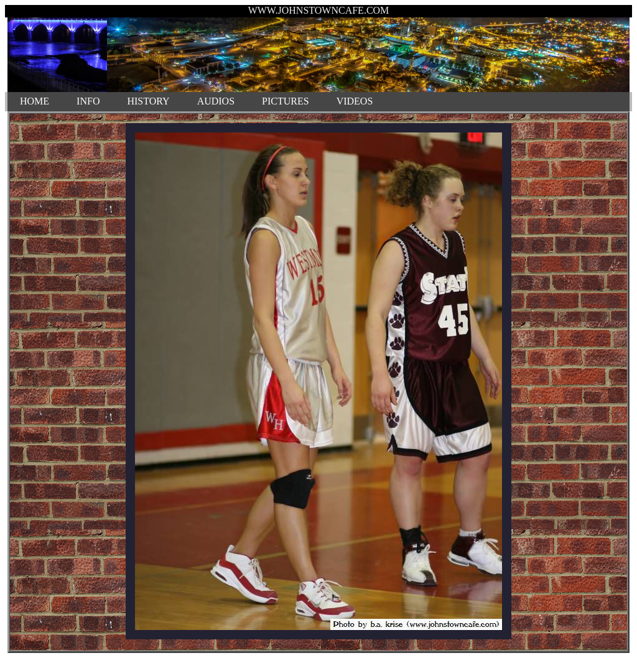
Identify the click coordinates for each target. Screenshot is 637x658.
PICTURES (285, 101)
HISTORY (148, 101)
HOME (34, 101)
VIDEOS (355, 101)
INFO (88, 101)
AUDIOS (216, 101)
